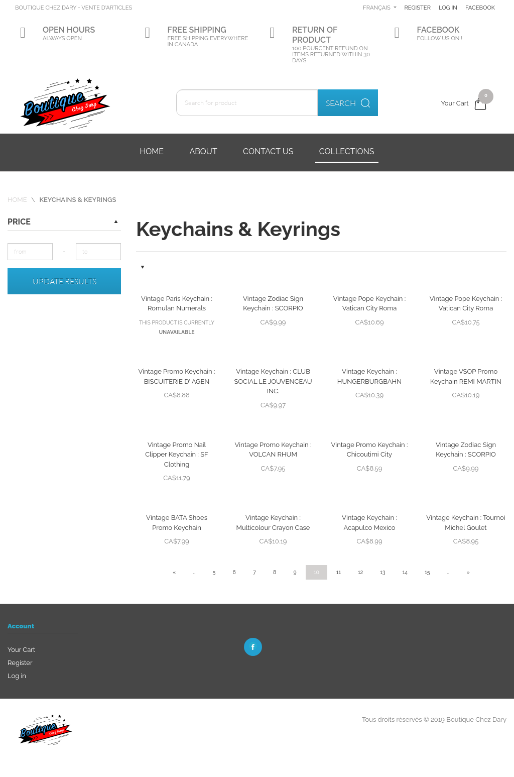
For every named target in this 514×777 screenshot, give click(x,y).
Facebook (475, 38)
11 (338, 572)
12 (360, 572)
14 (405, 572)
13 (383, 572)
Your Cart (21, 649)
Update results (64, 281)
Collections (346, 151)
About (203, 151)
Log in (485, 7)
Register (453, 7)
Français (412, 7)
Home (152, 151)
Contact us (268, 151)
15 (427, 572)
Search (348, 103)
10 (316, 572)
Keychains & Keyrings (77, 199)
